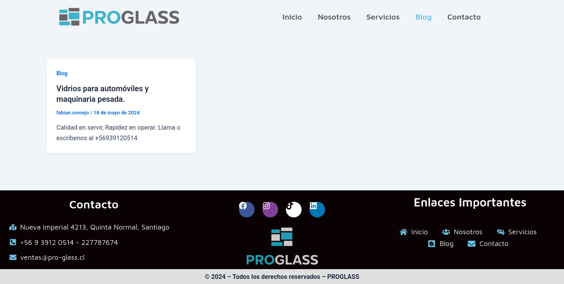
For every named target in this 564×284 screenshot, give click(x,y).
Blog (423, 16)
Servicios (383, 16)
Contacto (464, 16)
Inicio (292, 16)
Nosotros (334, 16)
